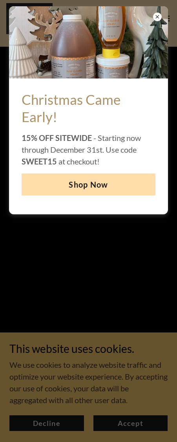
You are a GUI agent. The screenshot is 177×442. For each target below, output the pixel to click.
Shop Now (88, 184)
